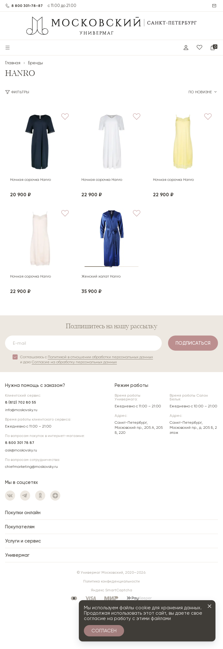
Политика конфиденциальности (111, 581)
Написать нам (215, 5)
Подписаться (193, 343)
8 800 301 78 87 (19, 442)
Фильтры (17, 92)
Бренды (35, 62)
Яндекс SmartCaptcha (111, 590)
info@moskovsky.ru (21, 410)
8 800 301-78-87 (27, 5)
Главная (12, 62)
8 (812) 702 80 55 (20, 402)
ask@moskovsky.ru (21, 450)
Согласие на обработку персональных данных (74, 362)
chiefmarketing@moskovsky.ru (31, 466)
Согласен (104, 631)
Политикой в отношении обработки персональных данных (100, 357)
